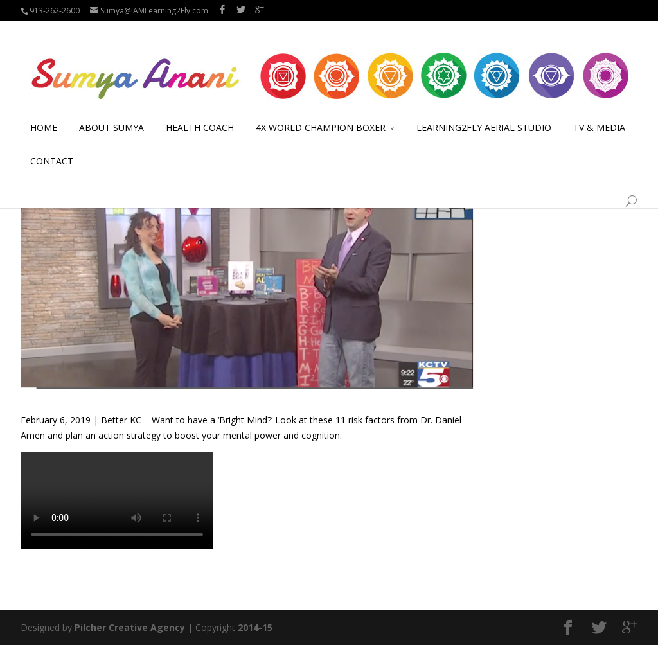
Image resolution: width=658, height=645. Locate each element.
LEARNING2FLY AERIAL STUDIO (483, 113)
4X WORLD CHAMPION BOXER (321, 113)
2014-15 (255, 627)
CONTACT (51, 146)
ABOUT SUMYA (111, 113)
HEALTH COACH (200, 113)
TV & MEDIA (599, 113)
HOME (43, 113)
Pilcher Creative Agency (130, 627)
